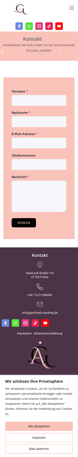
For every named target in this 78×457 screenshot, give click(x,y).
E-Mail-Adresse (24, 134)
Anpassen (39, 437)
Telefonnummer (24, 155)
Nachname (21, 112)
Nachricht (20, 177)
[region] (39, 416)
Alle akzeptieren (39, 426)
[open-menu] (71, 8)
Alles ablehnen (39, 449)
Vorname (20, 91)
